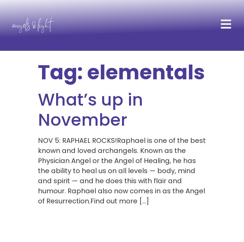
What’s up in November (90, 110)
